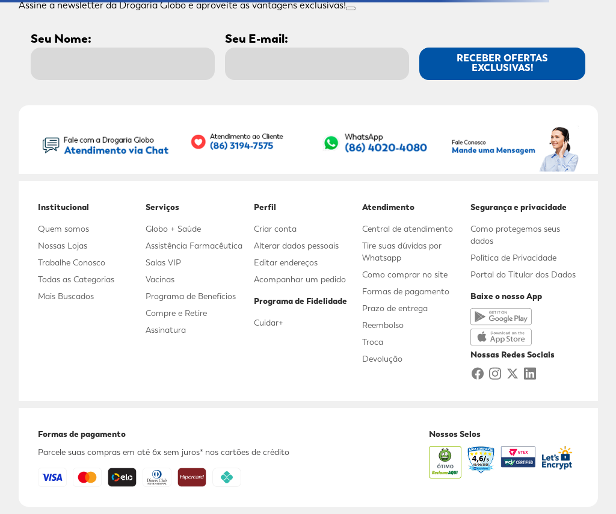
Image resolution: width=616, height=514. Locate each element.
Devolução (382, 358)
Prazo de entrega (395, 308)
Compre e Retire (176, 313)
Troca (372, 341)
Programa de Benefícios (191, 296)
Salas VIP (163, 262)
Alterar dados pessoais (296, 245)
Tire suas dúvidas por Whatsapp (402, 251)
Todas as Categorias (76, 279)
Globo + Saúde (173, 228)
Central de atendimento (407, 228)
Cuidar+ (268, 322)
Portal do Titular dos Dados (523, 274)
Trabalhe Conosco (71, 262)
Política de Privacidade (513, 257)
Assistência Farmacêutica (194, 245)
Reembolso (383, 325)
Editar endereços (286, 262)
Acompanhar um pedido (300, 279)
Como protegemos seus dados (515, 234)
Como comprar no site (405, 274)
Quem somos (63, 228)
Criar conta (275, 228)
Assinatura (166, 329)
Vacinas (160, 279)
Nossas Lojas (62, 245)
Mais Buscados (66, 296)
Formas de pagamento (405, 291)
